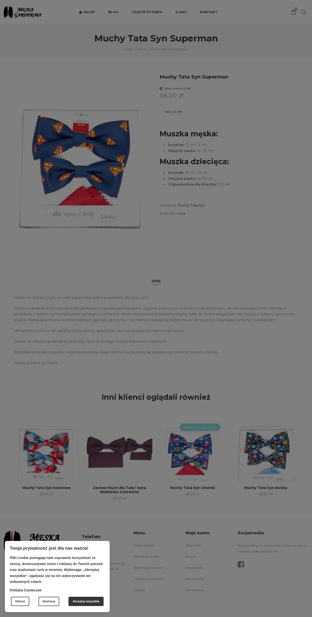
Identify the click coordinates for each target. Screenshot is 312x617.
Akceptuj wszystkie (86, 601)
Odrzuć (20, 601)
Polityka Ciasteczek (25, 590)
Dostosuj (49, 601)
